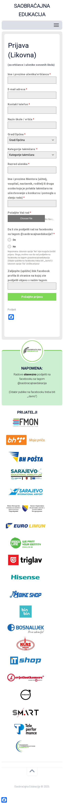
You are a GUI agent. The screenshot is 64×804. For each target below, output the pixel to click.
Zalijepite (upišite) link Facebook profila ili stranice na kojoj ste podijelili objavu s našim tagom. (29, 275)
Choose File (26, 218)
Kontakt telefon (19, 104)
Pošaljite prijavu (32, 296)
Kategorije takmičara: (22, 149)
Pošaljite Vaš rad (19, 212)
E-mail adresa (17, 89)
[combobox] (32, 140)
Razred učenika (18, 164)
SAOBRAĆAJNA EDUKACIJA (32, 10)
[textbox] (29, 140)
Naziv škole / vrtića (21, 119)
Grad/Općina (16, 134)
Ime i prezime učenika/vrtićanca (29, 74)
